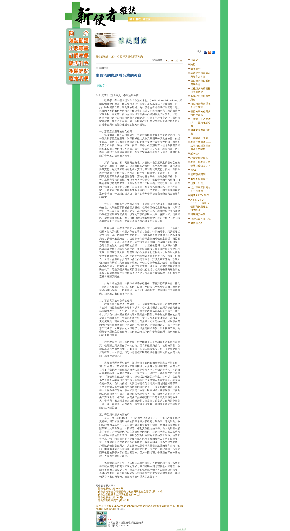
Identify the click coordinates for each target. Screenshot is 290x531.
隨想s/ (194, 64)
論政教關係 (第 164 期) (111, 488)
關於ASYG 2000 (200, 195)
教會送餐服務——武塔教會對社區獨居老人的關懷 (200, 145)
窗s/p (193, 170)
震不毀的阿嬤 (198, 174)
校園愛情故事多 (199, 158)
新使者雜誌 (102, 56)
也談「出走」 (198, 183)
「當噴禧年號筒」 (200, 138)
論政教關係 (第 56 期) (110, 497)
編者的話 (195, 69)
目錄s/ (194, 60)
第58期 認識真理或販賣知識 (127, 56)
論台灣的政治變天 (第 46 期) (114, 500)
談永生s (194, 153)
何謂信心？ (196, 223)
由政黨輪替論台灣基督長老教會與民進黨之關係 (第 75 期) (130, 491)
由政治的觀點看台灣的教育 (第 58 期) (119, 494)
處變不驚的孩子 (199, 178)
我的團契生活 (198, 214)
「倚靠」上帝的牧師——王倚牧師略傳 (200, 122)
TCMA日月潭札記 (200, 218)
